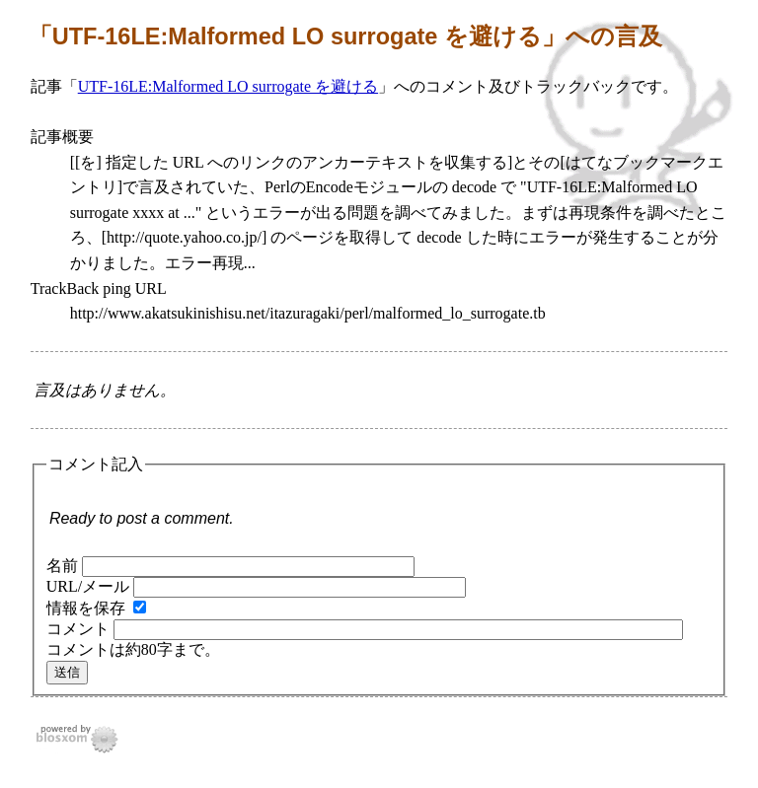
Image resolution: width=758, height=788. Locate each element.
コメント (78, 628)
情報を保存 (85, 608)
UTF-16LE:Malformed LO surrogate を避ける (228, 86)
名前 (62, 565)
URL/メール (87, 586)
